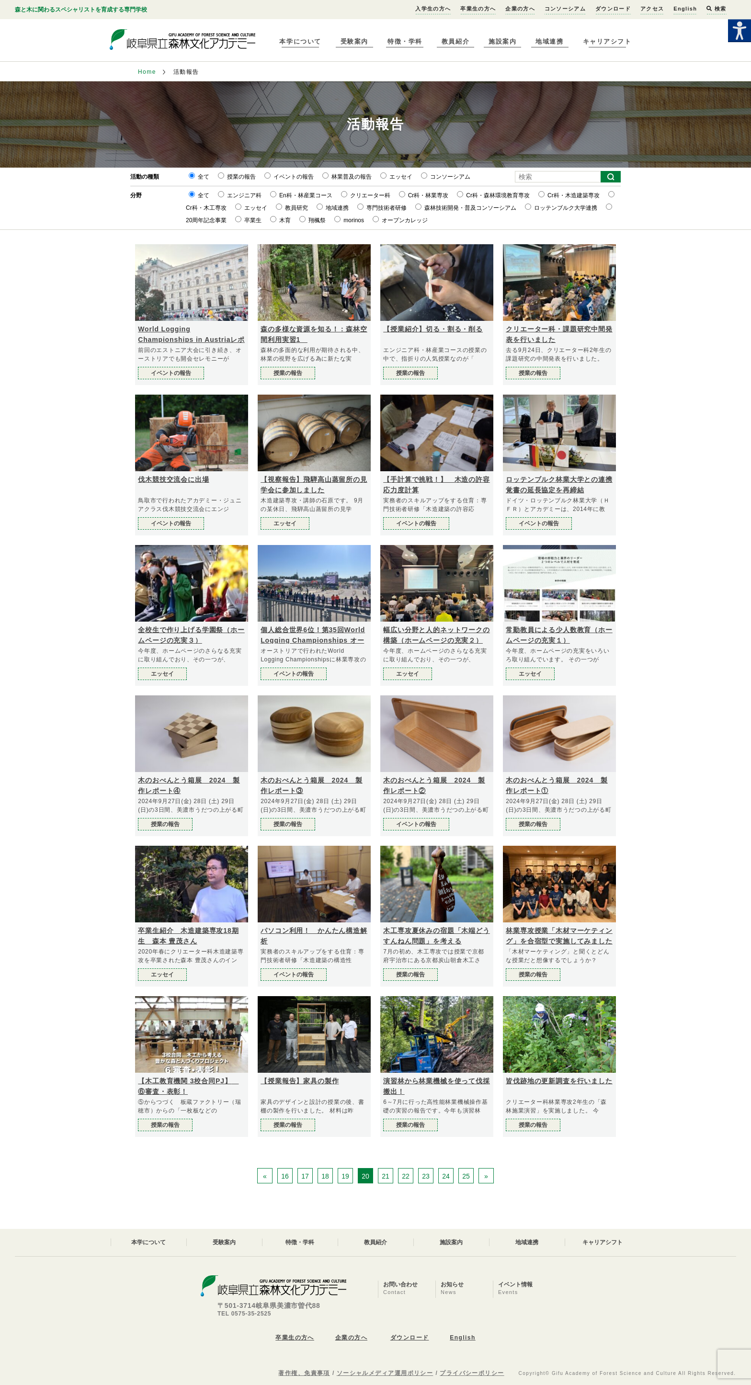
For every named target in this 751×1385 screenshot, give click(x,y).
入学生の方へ (433, 8)
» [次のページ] (486, 1176)
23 (426, 1176)
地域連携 (549, 41)
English (685, 8)
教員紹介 (455, 41)
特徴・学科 (404, 41)
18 (325, 1176)
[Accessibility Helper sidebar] (739, 30)
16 (285, 1176)
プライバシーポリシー (472, 1373)
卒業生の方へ (478, 8)
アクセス (652, 8)
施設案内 (502, 41)
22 (406, 1176)
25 (466, 1176)
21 (385, 1176)
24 (446, 1176)
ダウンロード (613, 8)
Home (147, 71)
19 (345, 1176)
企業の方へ (520, 8)
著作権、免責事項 (304, 1373)
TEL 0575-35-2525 (244, 1313)
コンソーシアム (565, 8)
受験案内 (354, 41)
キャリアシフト (607, 41)
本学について (300, 41)
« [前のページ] (265, 1176)
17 (305, 1176)
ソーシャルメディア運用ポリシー (385, 1373)
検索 (716, 8)
